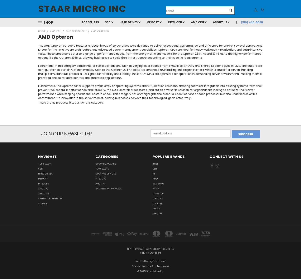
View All (157, 212)
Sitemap (42, 202)
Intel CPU (176, 22)
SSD (109, 22)
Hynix (156, 187)
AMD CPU (199, 22)
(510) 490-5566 (252, 22)
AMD (155, 177)
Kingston (158, 192)
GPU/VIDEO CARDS (105, 163)
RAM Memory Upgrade (108, 187)
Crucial (158, 197)
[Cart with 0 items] (262, 10)
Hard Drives (130, 22)
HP (154, 172)
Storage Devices (105, 172)
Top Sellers (90, 22)
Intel (155, 163)
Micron (157, 202)
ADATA (156, 207)
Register (57, 197)
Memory (154, 22)
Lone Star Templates (157, 265)
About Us (221, 22)
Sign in (42, 197)
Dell (155, 168)
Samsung (158, 182)
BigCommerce (157, 260)
